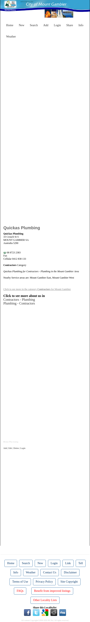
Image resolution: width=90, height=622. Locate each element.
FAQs (20, 590)
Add (45, 25)
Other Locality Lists (45, 600)
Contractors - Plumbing (19, 299)
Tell (80, 563)
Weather (11, 36)
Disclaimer (70, 572)
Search (34, 25)
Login (57, 25)
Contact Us (49, 572)
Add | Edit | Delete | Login (14, 448)
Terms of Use (20, 581)
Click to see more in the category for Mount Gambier (37, 289)
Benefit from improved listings (52, 590)
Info (80, 25)
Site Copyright (69, 581)
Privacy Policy (44, 581)
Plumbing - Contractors (19, 303)
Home (9, 25)
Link (68, 563)
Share (69, 25)
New (21, 25)
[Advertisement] (45, 85)
